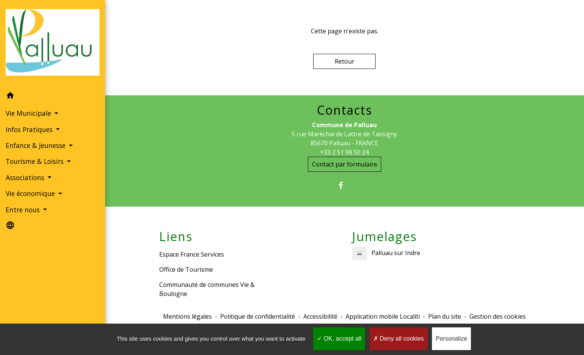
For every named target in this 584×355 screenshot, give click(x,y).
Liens (176, 236)
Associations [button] (26, 177)
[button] (52, 96)
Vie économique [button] (31, 193)
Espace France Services (191, 254)
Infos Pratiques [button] (30, 129)
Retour (344, 61)
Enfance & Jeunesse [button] (36, 145)
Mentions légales (187, 316)
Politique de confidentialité (257, 316)
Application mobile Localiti (383, 316)
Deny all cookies (398, 338)
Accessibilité (320, 316)
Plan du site (444, 316)
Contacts (344, 110)
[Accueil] (52, 44)
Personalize (452, 338)
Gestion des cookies (497, 316)
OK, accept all (339, 338)
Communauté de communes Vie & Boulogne (207, 289)
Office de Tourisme (186, 269)
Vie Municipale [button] (29, 113)
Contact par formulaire (344, 164)
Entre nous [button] (24, 209)
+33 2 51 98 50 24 (344, 152)
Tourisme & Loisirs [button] (35, 161)
